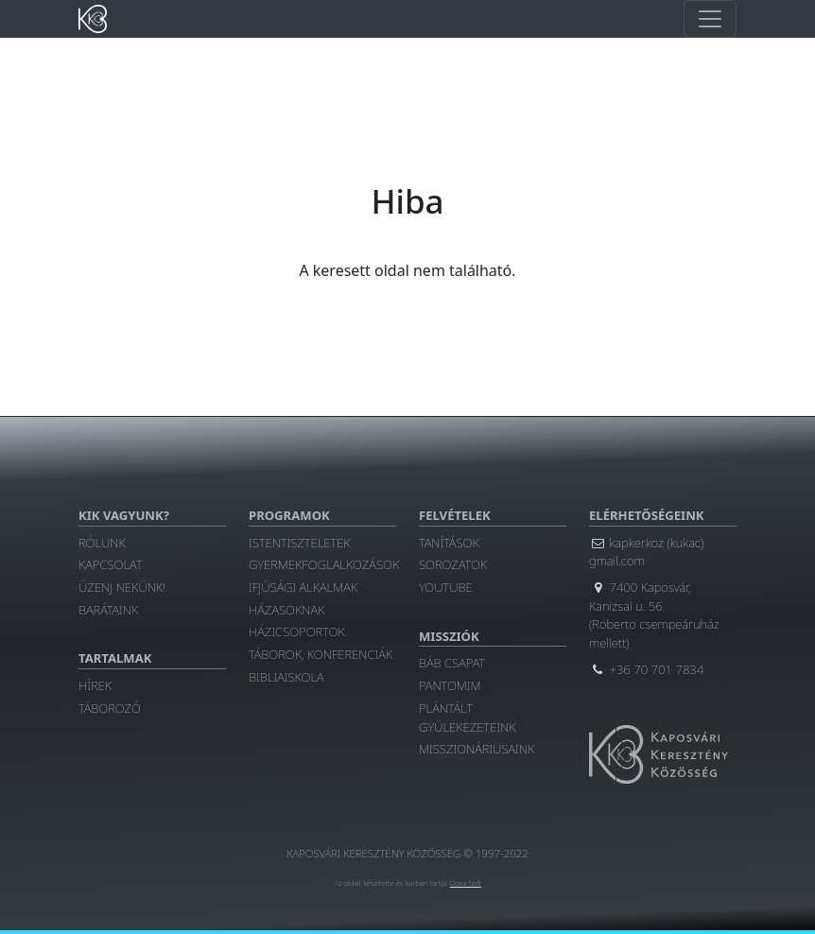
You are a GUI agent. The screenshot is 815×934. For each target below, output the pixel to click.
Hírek (95, 685)
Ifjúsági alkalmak (303, 587)
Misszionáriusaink (476, 748)
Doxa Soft (465, 883)
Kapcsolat (110, 564)
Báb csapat (452, 662)
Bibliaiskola (286, 676)
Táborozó (109, 708)
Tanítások (449, 542)
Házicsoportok (297, 631)
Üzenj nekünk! (121, 587)
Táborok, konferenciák (320, 654)
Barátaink (108, 609)
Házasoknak (286, 609)
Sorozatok (453, 564)
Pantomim (449, 685)
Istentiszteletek (300, 542)
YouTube (446, 587)
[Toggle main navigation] (710, 19)
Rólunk (102, 542)
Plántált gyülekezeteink (467, 717)
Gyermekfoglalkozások (324, 564)
